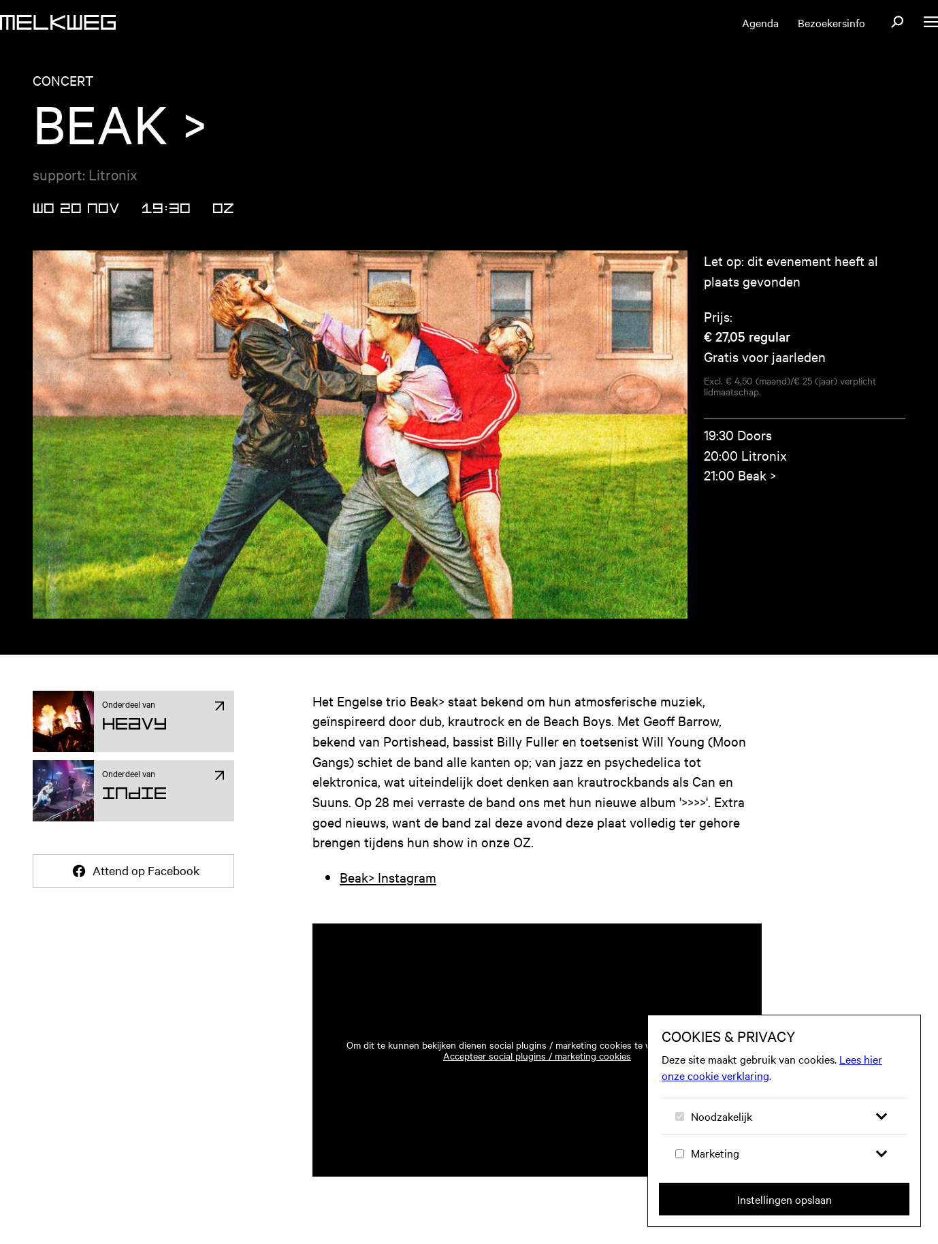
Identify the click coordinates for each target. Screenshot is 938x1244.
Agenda (760, 22)
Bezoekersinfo (831, 22)
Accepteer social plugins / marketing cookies (537, 1055)
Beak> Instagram (388, 876)
